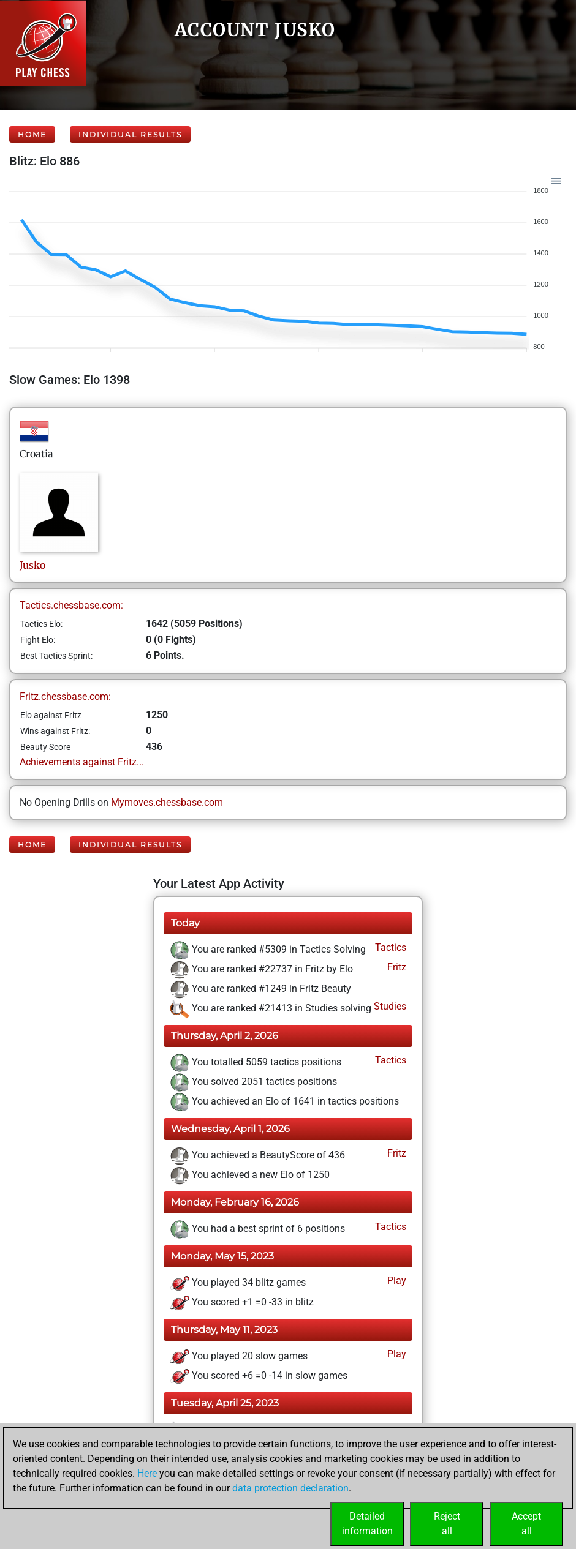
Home (32, 134)
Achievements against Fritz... (82, 762)
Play (395, 1280)
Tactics (389, 947)
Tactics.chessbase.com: (71, 605)
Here (147, 1473)
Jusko (34, 565)
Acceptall (526, 1523)
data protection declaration (290, 1488)
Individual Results (130, 134)
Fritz (395, 967)
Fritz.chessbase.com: (65, 696)
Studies (388, 1006)
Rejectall (447, 1523)
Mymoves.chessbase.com (167, 802)
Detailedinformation (367, 1523)
